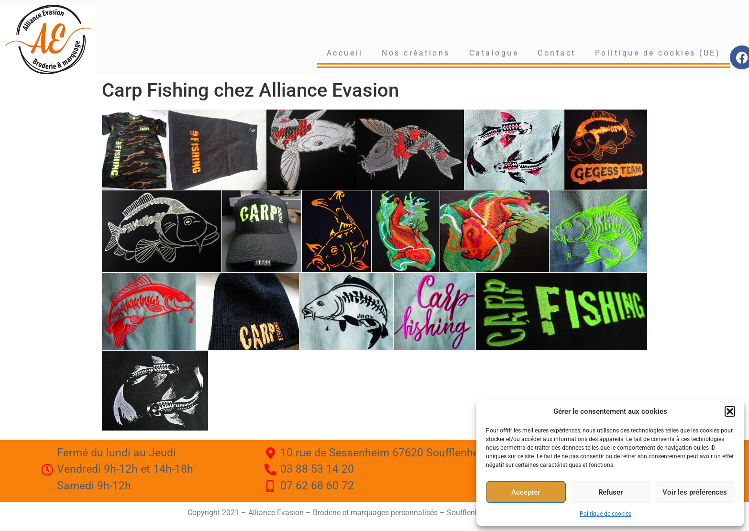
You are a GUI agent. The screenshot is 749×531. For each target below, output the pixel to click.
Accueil (345, 51)
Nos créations (416, 51)
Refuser (610, 492)
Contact (557, 51)
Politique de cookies (605, 513)
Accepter (525, 492)
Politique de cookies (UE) (658, 51)
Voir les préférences (694, 492)
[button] (730, 411)
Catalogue (494, 51)
